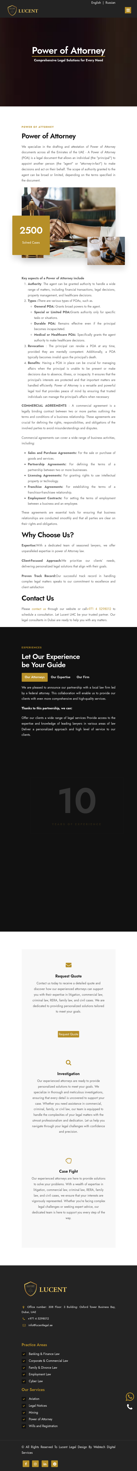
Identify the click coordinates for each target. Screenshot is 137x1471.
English (96, 2)
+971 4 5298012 (99, 609)
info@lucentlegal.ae (41, 1325)
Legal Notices (38, 1405)
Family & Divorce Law (43, 1367)
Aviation (34, 1399)
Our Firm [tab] (83, 677)
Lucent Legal (67, 1447)
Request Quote (68, 1034)
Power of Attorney (40, 1419)
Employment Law (40, 1374)
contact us (39, 609)
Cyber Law (36, 1381)
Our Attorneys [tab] (35, 677)
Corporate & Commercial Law (48, 1360)
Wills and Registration (43, 1426)
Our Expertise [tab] (60, 677)
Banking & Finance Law (44, 1354)
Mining (33, 1412)
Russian (111, 2)
